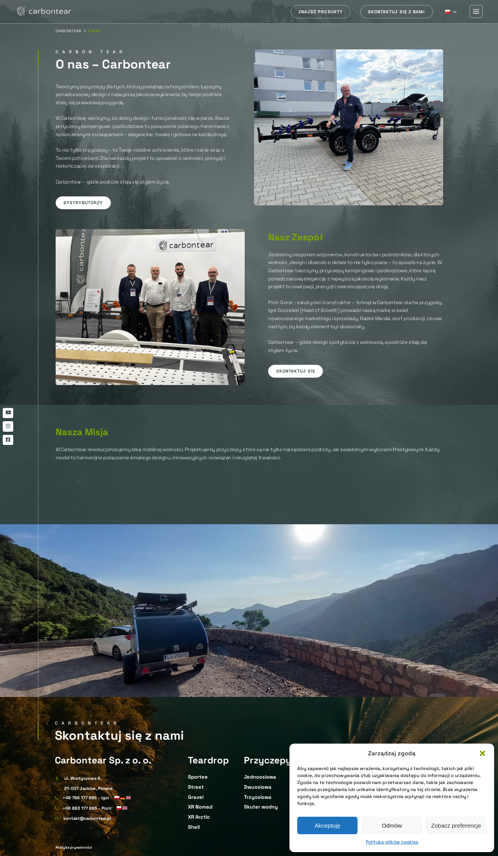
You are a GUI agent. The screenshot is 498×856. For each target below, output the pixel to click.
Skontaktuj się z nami (396, 11)
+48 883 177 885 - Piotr (87, 808)
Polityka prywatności (74, 847)
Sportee (198, 777)
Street (196, 787)
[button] (482, 753)
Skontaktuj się (295, 371)
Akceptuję (327, 825)
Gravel (195, 797)
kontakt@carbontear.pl (87, 818)
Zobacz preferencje (456, 825)
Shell (194, 827)
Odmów (392, 825)
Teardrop (208, 760)
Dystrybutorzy (83, 202)
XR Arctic (199, 817)
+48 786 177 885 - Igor (86, 797)
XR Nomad (200, 806)
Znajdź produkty (320, 11)
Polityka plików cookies (392, 842)
